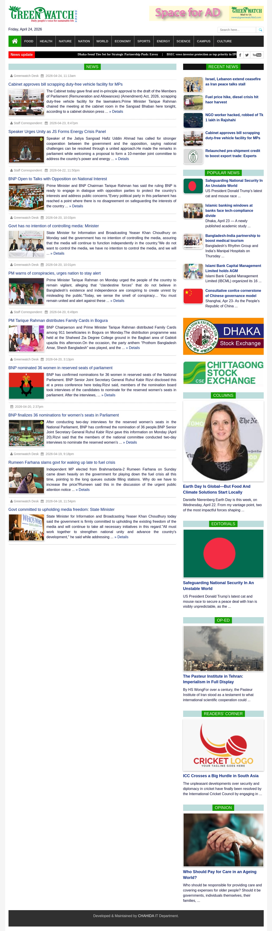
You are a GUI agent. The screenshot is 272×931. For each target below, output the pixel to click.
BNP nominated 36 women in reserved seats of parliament (61, 364)
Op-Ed (223, 620)
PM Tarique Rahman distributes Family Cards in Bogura (58, 317)
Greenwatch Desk (24, 76)
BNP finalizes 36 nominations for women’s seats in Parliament (64, 411)
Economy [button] (123, 41)
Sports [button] (143, 41)
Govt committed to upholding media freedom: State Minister (62, 505)
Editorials (223, 524)
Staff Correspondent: (26, 123)
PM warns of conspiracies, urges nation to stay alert (55, 269)
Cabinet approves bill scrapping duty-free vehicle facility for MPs (66, 84)
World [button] (102, 41)
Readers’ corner (223, 714)
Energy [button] (163, 41)
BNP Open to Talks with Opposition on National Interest (58, 175)
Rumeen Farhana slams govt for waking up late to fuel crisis (62, 458)
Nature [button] (65, 41)
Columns (223, 395)
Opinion (223, 807)
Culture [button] (224, 41)
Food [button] (28, 41)
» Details (116, 111)
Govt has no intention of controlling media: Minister (54, 222)
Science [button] (184, 41)
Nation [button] (84, 41)
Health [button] (46, 41)
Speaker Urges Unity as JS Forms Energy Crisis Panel (57, 131)
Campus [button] (204, 41)
